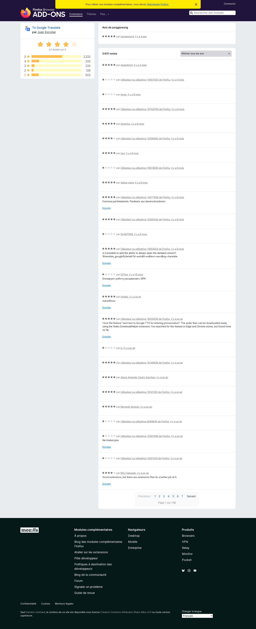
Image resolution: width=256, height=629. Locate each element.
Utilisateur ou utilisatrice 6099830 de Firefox (145, 421)
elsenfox (125, 123)
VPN (185, 541)
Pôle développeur (86, 558)
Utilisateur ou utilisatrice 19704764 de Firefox (145, 109)
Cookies (45, 603)
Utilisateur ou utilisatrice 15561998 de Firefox (145, 436)
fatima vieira (127, 182)
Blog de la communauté (90, 574)
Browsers (188, 535)
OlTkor (124, 274)
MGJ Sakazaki (128, 473)
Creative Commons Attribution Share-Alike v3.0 (126, 612)
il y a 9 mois (140, 234)
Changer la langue (192, 611)
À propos (80, 535)
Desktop (134, 535)
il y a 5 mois (140, 65)
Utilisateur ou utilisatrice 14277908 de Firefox (145, 197)
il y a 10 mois (136, 274)
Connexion (230, 3)
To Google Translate (46, 27)
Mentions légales (64, 603)
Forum (78, 580)
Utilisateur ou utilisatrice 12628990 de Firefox (145, 138)
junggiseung (127, 36)
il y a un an (135, 296)
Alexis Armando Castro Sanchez (138, 377)
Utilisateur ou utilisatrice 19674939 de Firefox (145, 168)
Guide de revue (84, 593)
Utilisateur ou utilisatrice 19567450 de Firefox (145, 79)
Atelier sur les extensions (91, 552)
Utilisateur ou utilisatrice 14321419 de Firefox (145, 458)
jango (124, 94)
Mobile (132, 541)
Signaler (106, 208)
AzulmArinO (127, 65)
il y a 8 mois (141, 182)
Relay (185, 547)
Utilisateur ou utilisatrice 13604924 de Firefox (145, 248)
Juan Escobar (46, 32)
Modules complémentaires (93, 529)
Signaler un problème (88, 587)
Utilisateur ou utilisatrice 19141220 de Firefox (145, 392)
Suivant (191, 496)
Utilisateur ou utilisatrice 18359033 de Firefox (145, 319)
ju (121, 348)
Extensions (76, 14)
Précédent (144, 496)
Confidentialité (28, 603)
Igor (123, 153)
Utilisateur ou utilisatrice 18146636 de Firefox (145, 362)
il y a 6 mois (178, 79)
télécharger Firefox (157, 4)
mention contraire (35, 612)
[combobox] (212, 13)
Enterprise (135, 547)
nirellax (124, 296)
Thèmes (91, 14)
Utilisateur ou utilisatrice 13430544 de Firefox (145, 219)
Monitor (187, 554)
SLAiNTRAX (127, 234)
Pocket (187, 560)
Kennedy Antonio (130, 406)
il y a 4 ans (141, 36)
